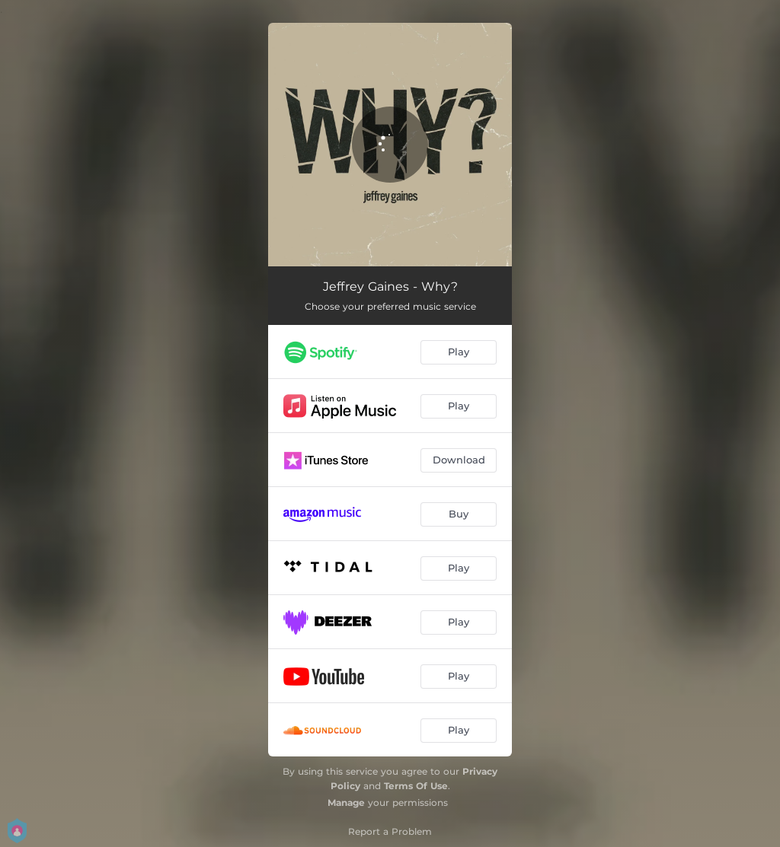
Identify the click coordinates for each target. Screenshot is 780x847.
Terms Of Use (416, 785)
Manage (346, 802)
